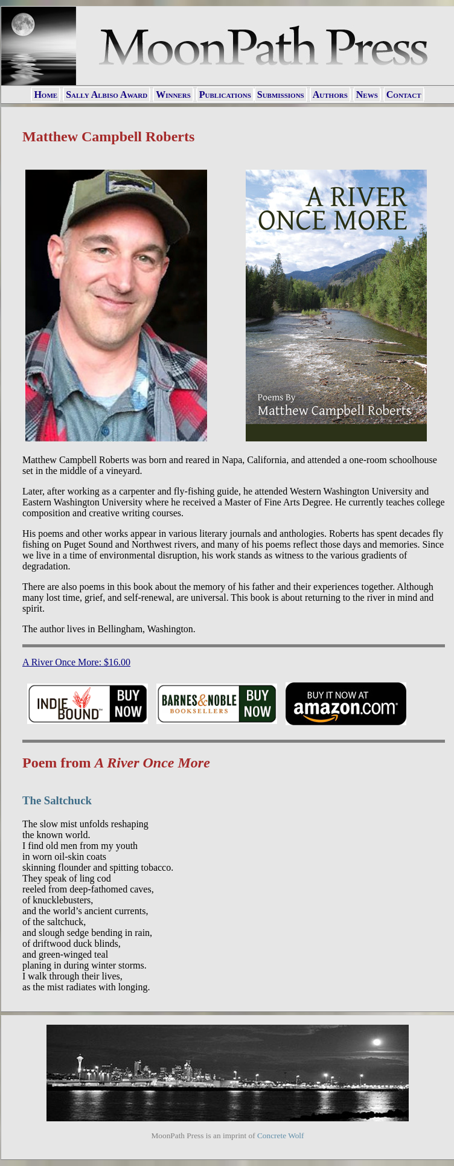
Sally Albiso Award (106, 94)
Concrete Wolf (280, 1135)
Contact (403, 94)
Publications (225, 94)
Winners (173, 94)
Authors (330, 94)
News (367, 94)
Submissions (280, 94)
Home (45, 94)
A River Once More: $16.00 (76, 662)
